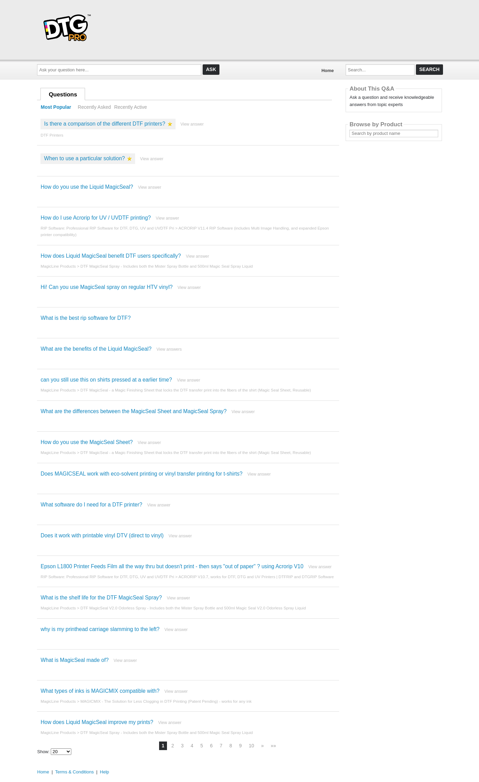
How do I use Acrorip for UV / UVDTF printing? (95, 218)
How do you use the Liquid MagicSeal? (86, 187)
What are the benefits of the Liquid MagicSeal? (95, 349)
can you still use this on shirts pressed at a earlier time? (106, 380)
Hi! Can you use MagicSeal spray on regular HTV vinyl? (106, 287)
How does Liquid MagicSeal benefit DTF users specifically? (110, 256)
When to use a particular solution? (84, 158)
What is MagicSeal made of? (74, 660)
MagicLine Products (58, 266)
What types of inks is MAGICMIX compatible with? (99, 691)
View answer (192, 124)
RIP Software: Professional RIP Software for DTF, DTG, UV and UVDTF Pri (107, 228)
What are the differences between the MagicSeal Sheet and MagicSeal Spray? (133, 411)
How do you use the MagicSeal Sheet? (86, 442)
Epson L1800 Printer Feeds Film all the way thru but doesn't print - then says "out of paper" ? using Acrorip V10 (171, 566)
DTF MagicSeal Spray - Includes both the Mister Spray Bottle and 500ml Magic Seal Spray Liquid (166, 266)
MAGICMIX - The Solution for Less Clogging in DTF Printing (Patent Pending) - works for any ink (165, 701)
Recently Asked (94, 107)
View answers (169, 349)
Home (327, 70)
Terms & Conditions (74, 771)
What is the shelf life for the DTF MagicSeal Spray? (101, 597)
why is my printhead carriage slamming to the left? (99, 629)
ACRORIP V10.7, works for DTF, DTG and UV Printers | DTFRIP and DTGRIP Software (256, 576)
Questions (63, 94)
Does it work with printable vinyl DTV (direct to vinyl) (102, 535)
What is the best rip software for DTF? (85, 318)
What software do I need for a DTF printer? (91, 504)
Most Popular (56, 107)
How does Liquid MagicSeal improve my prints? (96, 722)
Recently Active (130, 107)
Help (104, 771)
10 (251, 745)
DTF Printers (51, 135)
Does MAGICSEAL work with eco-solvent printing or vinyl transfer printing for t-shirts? (141, 474)
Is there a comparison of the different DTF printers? (104, 124)
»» (273, 745)
